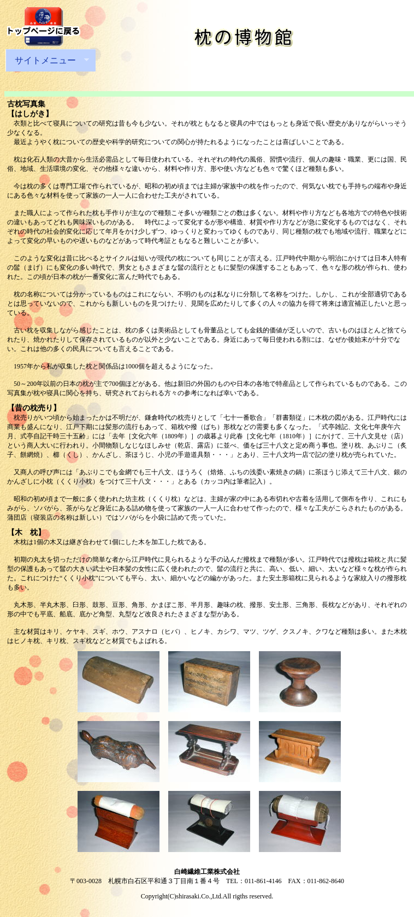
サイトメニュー (47, 61)
